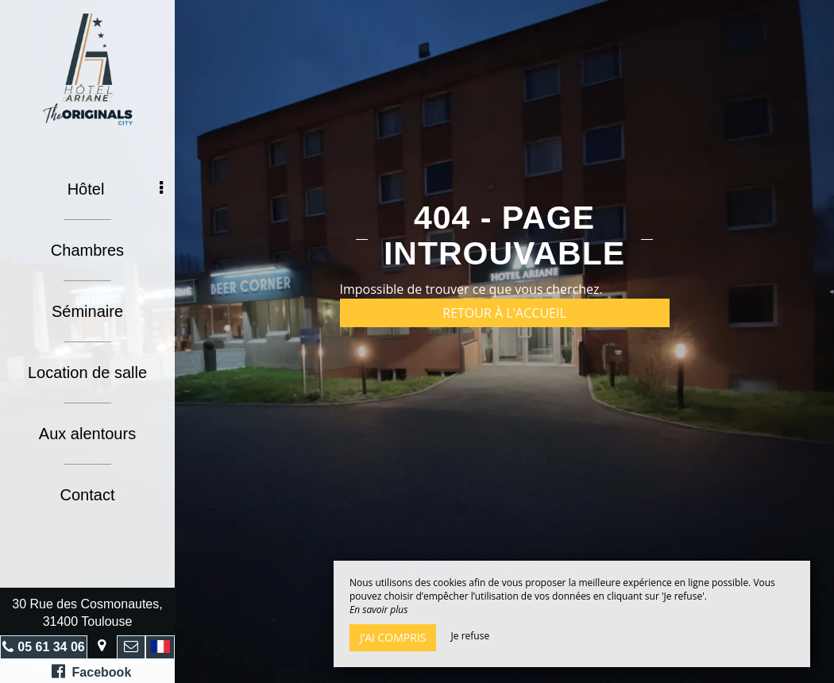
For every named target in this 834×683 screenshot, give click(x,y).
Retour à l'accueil (504, 313)
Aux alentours (87, 433)
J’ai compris (393, 637)
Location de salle (87, 372)
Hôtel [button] (115, 189)
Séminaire (87, 311)
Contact (87, 495)
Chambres (87, 250)
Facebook (92, 671)
